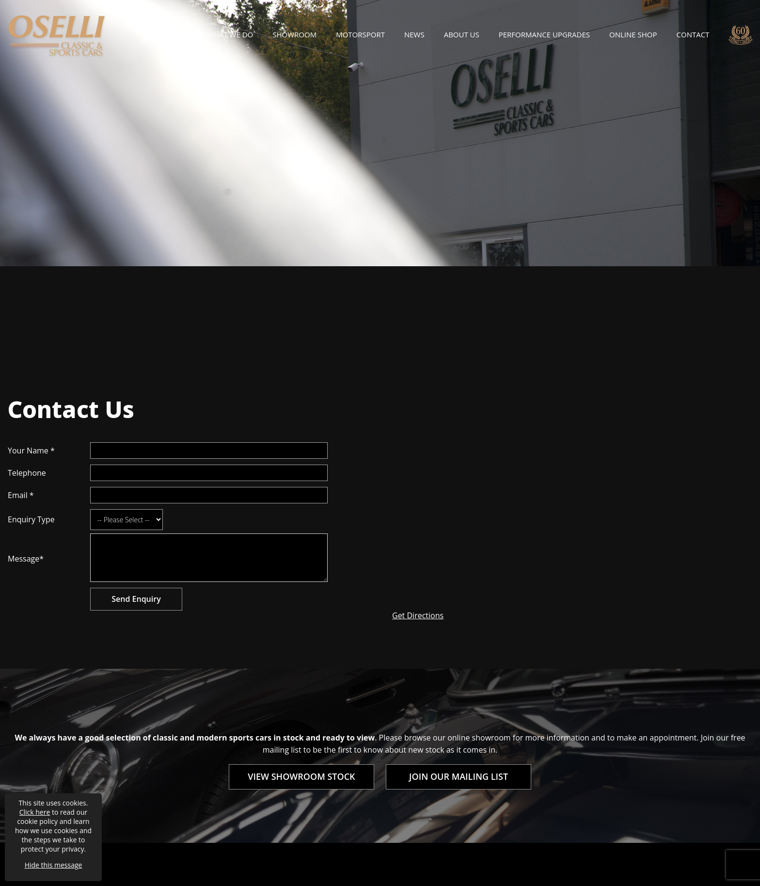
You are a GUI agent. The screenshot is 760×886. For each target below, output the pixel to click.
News (414, 34)
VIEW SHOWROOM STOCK (301, 776)
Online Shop (633, 34)
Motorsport (360, 34)
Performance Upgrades (544, 34)
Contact (693, 34)
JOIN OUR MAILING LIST (458, 776)
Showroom (294, 34)
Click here (34, 812)
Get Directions (417, 615)
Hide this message (53, 865)
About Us (461, 34)
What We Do (230, 34)
